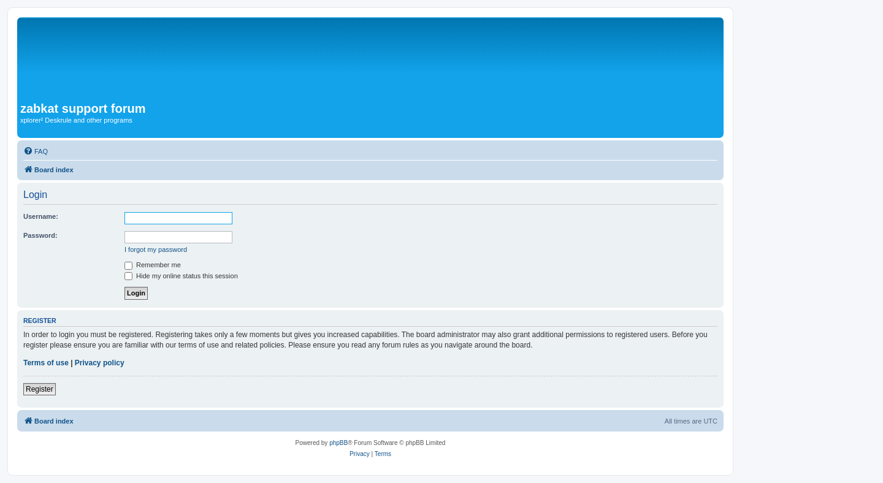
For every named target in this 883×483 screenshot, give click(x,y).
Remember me (152, 264)
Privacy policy (99, 363)
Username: (40, 216)
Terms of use (46, 363)
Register (39, 389)
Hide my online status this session (181, 276)
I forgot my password (155, 249)
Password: (40, 235)
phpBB (338, 442)
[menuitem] (35, 151)
